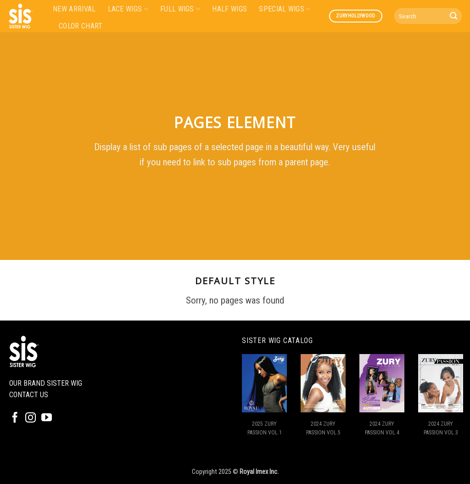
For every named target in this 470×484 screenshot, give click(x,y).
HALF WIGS (229, 9)
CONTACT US (28, 394)
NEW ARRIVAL (74, 9)
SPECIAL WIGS (284, 9)
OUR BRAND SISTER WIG (45, 383)
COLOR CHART (81, 26)
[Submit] (453, 16)
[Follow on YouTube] (46, 418)
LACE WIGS (128, 9)
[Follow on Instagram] (30, 418)
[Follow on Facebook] (15, 418)
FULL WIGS (180, 9)
